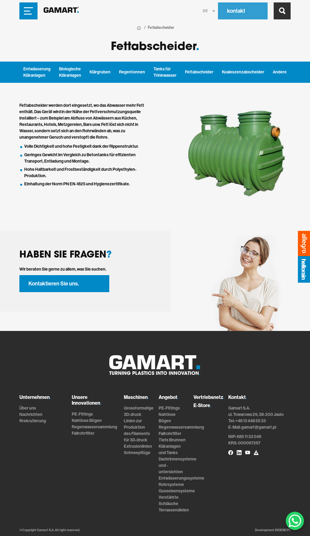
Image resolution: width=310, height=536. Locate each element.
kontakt (236, 11)
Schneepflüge (137, 452)
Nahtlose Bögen (87, 420)
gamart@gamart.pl (258, 427)
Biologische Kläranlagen (70, 72)
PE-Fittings (82, 414)
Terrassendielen (174, 510)
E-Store (202, 405)
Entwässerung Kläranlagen (37, 72)
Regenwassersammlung (94, 427)
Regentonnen (132, 72)
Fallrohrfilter (83, 433)
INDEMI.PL (283, 530)
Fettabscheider (199, 72)
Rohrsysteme (171, 484)
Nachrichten (30, 414)
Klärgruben (100, 72)
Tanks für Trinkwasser (164, 72)
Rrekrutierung (32, 420)
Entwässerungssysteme (181, 478)
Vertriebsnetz (208, 397)
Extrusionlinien (138, 446)
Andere (280, 72)
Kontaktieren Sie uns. (53, 283)
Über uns (27, 408)
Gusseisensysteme (177, 491)
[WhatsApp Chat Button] (295, 521)
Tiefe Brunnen (172, 440)
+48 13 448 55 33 (250, 420)
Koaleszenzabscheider (243, 72)
